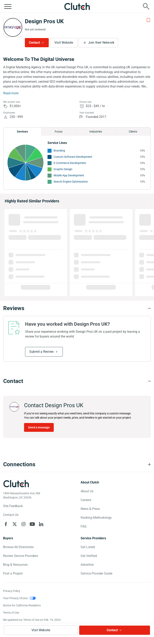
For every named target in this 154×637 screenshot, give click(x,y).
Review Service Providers (20, 556)
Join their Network (101, 42)
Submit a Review (41, 352)
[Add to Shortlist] (148, 20)
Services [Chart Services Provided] (22, 131)
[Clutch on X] (14, 524)
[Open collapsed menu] (8, 6)
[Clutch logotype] (16, 483)
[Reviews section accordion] (77, 308)
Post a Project (13, 573)
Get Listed (88, 547)
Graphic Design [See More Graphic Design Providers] (63, 169)
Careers (86, 500)
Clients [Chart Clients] (133, 131)
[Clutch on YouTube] (32, 524)
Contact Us (10, 515)
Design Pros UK (44, 21)
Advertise (87, 565)
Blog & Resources (15, 565)
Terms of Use (11, 612)
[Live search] (146, 6)
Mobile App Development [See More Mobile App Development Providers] (69, 175)
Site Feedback (13, 506)
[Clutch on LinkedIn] (41, 524)
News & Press (90, 509)
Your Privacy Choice (15, 598)
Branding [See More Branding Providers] (59, 150)
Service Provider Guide (96, 573)
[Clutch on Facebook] (6, 524)
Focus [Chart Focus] (58, 131)
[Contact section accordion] (77, 381)
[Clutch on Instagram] (23, 524)
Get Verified (89, 556)
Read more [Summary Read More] (10, 93)
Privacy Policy (11, 591)
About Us (87, 491)
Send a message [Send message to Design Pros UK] (39, 427)
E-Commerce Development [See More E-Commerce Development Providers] (70, 163)
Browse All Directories (18, 547)
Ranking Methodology (96, 517)
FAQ (83, 526)
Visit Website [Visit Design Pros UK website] (63, 42)
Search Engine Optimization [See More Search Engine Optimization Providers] (71, 181)
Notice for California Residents (22, 605)
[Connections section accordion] (77, 464)
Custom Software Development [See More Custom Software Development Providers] (73, 156)
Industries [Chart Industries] (95, 131)
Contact (34, 42)
